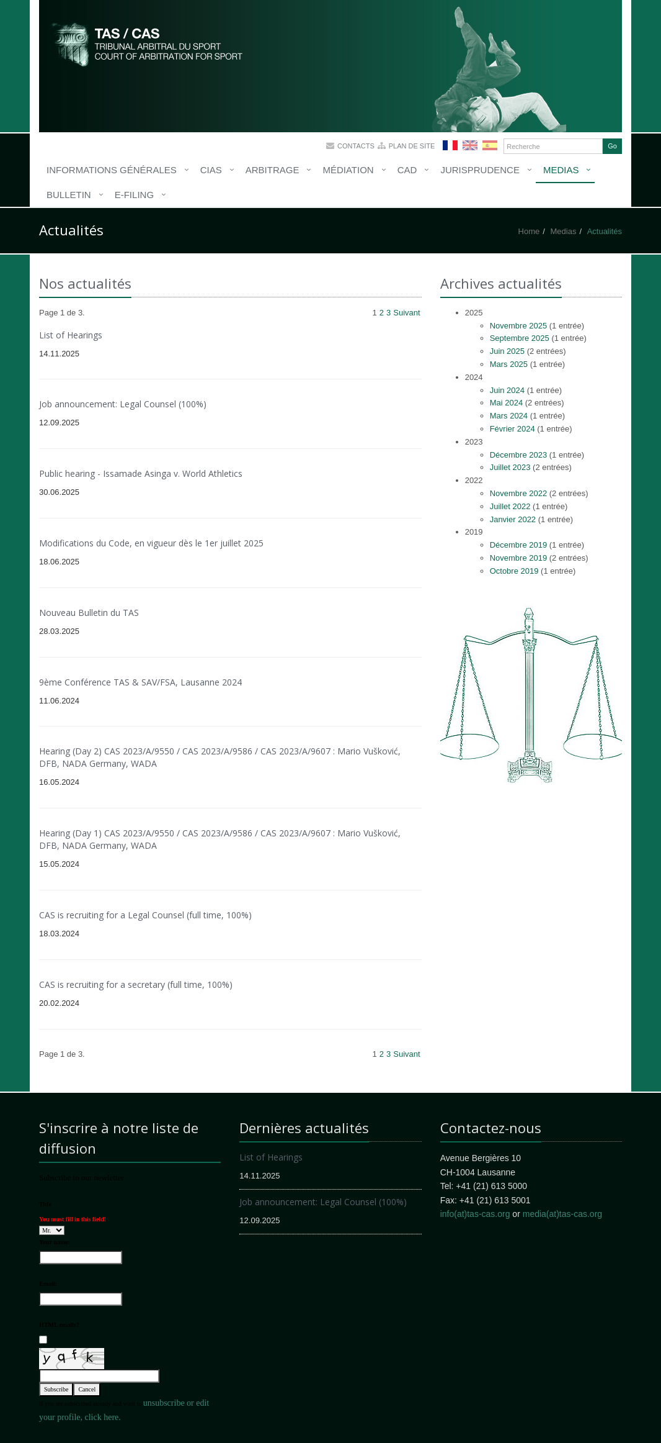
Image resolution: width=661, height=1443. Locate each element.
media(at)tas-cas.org (562, 1214)
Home (529, 231)
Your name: (54, 1242)
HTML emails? (59, 1324)
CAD (407, 170)
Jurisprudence (480, 170)
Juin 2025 (507, 351)
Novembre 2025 (519, 325)
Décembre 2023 (519, 454)
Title (45, 1204)
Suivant (406, 312)
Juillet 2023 (510, 467)
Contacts (356, 146)
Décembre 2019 (519, 545)
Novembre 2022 (519, 493)
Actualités (604, 231)
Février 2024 (512, 428)
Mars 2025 (509, 364)
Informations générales (112, 170)
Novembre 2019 (519, 558)
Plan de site (412, 146)
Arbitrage (272, 170)
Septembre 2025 (519, 338)
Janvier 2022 (513, 519)
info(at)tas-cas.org (475, 1214)
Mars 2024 (509, 415)
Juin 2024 (507, 390)
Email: (48, 1283)
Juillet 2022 (510, 506)
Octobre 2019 (514, 571)
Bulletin (69, 194)
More (147, 43)
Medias (561, 170)
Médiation (347, 170)
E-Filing (134, 194)
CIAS (211, 170)
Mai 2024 (506, 402)
